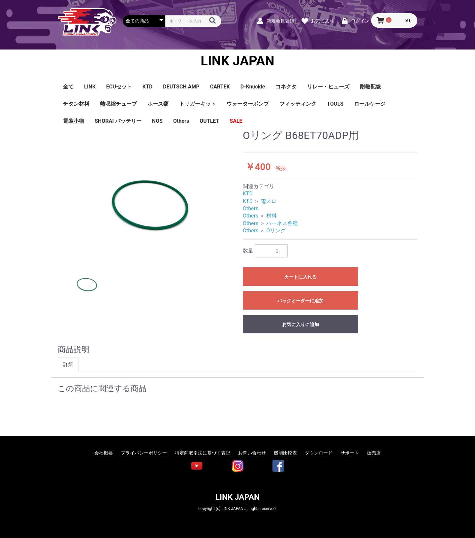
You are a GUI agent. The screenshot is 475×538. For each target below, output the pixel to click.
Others (181, 121)
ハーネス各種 (282, 223)
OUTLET (209, 121)
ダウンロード (318, 452)
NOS (157, 121)
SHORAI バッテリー (118, 121)
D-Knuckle (252, 87)
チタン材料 (76, 104)
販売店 (374, 452)
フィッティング (297, 104)
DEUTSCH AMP (181, 87)
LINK (90, 87)
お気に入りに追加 (300, 324)
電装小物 (73, 121)
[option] (147, 192)
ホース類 (158, 104)
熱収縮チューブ (118, 104)
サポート (349, 452)
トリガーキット (197, 104)
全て (68, 87)
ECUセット (119, 87)
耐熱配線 (370, 87)
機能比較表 (285, 452)
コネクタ (286, 87)
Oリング (276, 230)
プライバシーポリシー (144, 452)
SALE (236, 121)
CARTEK (220, 87)
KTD (147, 87)
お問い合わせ (252, 452)
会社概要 (103, 452)
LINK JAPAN (237, 61)
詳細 (68, 364)
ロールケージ (370, 104)
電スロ (268, 201)
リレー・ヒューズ (328, 87)
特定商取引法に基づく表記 (202, 452)
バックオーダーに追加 (300, 300)
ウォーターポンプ (248, 104)
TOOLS (335, 104)
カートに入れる (300, 277)
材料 (271, 216)
